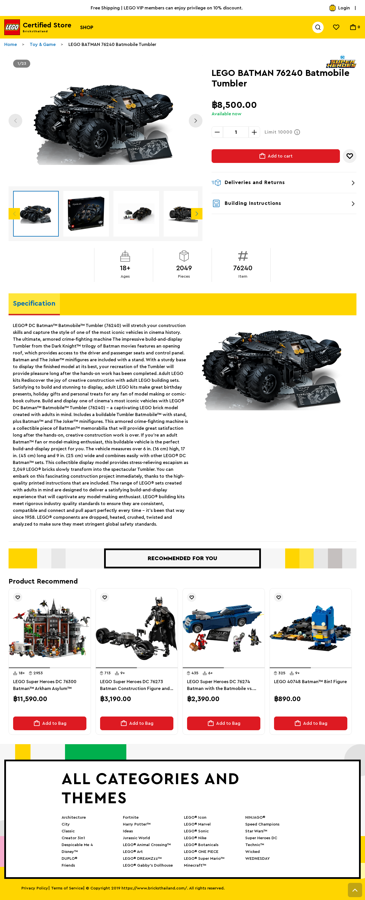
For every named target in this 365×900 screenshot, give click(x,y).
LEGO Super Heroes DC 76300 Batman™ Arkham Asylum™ (44, 685)
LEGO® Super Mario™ (204, 859)
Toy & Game (43, 44)
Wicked (252, 852)
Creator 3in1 (73, 838)
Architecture (74, 818)
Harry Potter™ (137, 824)
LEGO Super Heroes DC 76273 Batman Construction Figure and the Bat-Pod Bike (135, 685)
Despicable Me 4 (77, 845)
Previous (15, 121)
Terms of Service (67, 888)
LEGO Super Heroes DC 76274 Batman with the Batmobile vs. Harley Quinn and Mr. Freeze (220, 685)
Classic (68, 831)
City (66, 824)
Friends (68, 865)
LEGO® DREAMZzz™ (142, 859)
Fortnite (131, 818)
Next (195, 121)
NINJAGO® (255, 818)
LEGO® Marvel (197, 824)
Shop (86, 27)
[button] (29, 667)
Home (10, 44)
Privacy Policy (34, 888)
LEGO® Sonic (196, 831)
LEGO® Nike (195, 838)
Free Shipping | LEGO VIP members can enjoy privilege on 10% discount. (167, 8)
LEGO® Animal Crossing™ (147, 845)
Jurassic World (136, 838)
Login (339, 8)
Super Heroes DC (261, 838)
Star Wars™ (256, 831)
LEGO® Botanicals (201, 845)
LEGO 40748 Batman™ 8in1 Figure (310, 681)
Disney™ (70, 852)
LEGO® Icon (195, 818)
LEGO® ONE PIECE (201, 852)
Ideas (128, 831)
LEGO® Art (133, 852)
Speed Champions (262, 824)
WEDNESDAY (257, 859)
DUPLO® (69, 859)
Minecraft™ (195, 865)
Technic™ (254, 845)
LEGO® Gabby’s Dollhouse (148, 865)
